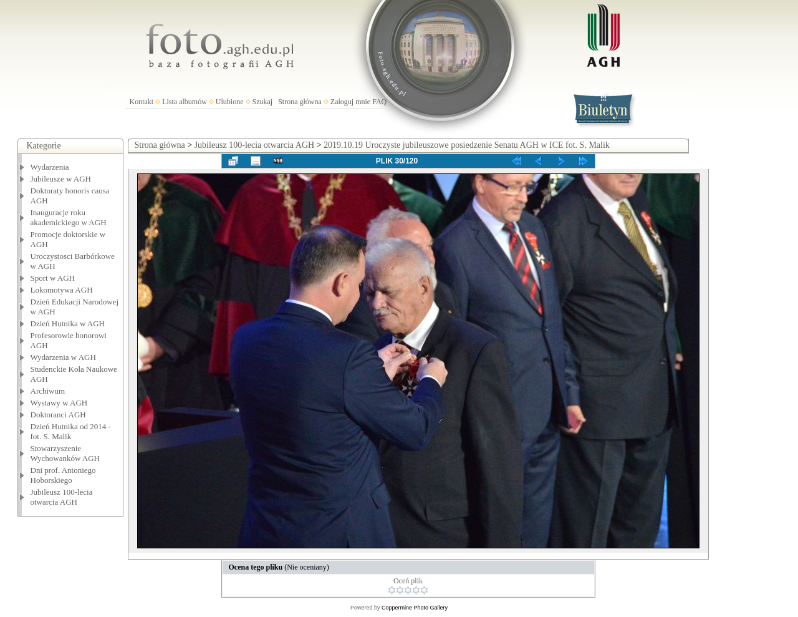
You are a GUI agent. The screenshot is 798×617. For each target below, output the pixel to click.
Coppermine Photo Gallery (415, 608)
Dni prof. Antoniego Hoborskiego (63, 475)
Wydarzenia (50, 167)
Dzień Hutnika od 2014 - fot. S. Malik (71, 431)
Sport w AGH (53, 278)
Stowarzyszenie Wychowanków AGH (65, 453)
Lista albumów (184, 101)
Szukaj (262, 101)
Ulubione (230, 101)
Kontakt (142, 101)
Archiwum (48, 391)
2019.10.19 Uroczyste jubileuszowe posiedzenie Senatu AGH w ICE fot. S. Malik (467, 145)
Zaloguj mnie (350, 101)
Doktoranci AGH (58, 414)
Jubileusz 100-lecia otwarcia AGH (62, 497)
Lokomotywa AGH (62, 289)
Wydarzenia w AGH (63, 357)
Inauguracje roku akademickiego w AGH (69, 217)
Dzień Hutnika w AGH (68, 323)
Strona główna (300, 101)
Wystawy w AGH (59, 402)
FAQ (379, 101)
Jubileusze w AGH (61, 178)
